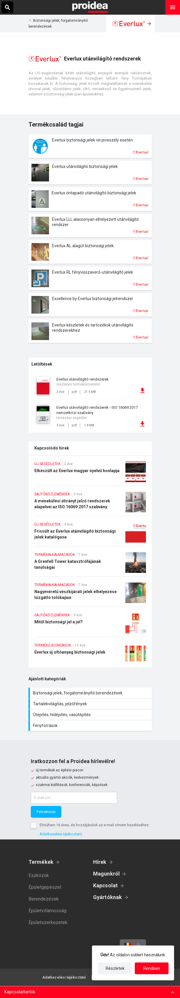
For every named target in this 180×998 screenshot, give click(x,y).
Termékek (41, 862)
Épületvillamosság (47, 910)
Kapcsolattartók (19, 991)
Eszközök (38, 875)
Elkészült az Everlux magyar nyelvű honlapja (90, 474)
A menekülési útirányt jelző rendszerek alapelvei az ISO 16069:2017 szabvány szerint (90, 504)
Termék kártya (90, 146)
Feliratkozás (46, 812)
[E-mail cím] (74, 798)
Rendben (151, 968)
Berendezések (43, 899)
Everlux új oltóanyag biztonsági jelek (90, 655)
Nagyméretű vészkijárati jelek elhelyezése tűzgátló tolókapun (90, 595)
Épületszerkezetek (48, 922)
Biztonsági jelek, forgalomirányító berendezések (91, 693)
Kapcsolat (105, 885)
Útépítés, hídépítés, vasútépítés (91, 714)
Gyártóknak (107, 897)
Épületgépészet (44, 887)
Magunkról (106, 874)
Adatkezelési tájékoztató (61, 834)
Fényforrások (91, 725)
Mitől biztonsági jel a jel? (90, 625)
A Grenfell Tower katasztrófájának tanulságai (90, 564)
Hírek (100, 862)
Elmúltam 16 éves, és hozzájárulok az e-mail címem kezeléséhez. (94, 825)
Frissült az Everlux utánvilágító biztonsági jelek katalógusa (90, 534)
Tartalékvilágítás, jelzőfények (91, 704)
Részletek (115, 968)
